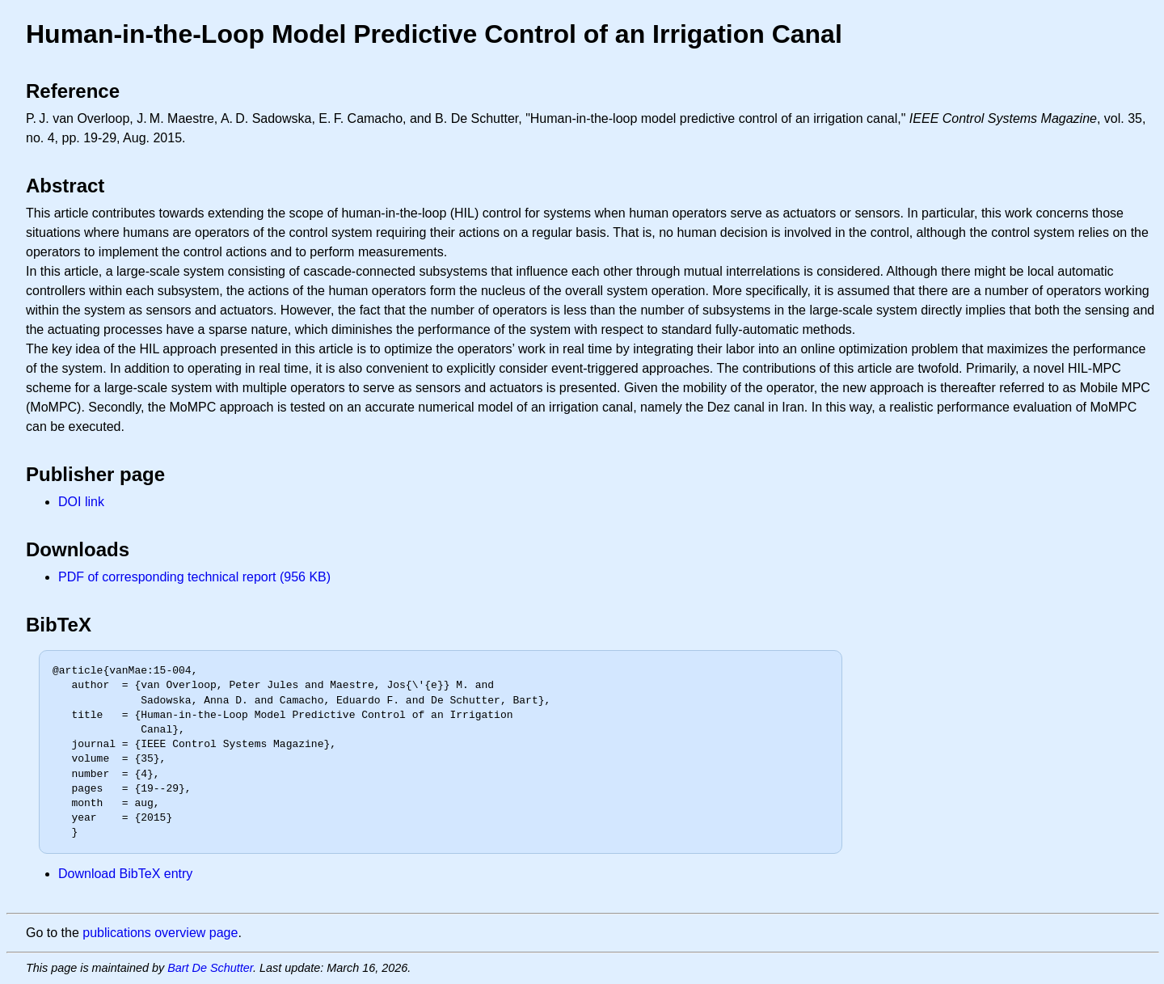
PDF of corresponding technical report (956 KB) (194, 577)
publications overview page (160, 933)
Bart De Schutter (210, 967)
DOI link (81, 502)
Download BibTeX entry (125, 874)
